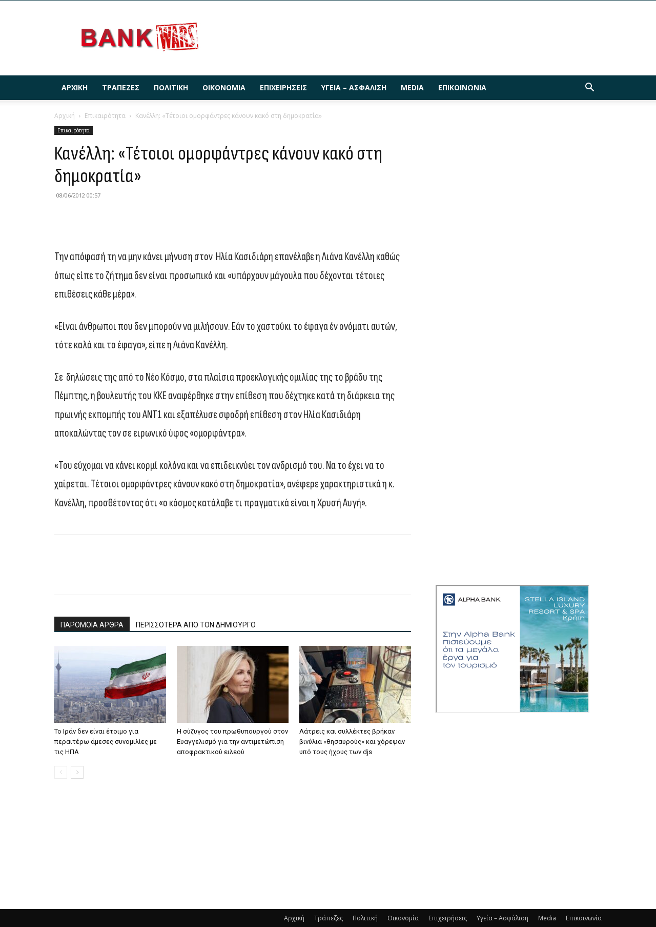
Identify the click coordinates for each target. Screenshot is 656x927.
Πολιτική (171, 87)
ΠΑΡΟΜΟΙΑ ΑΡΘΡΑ (92, 625)
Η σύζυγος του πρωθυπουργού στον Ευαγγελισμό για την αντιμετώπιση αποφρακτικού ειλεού (232, 741)
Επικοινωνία (462, 87)
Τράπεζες (120, 87)
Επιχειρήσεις (283, 87)
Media (412, 87)
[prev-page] (60, 772)
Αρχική (74, 87)
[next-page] (77, 772)
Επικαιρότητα (105, 115)
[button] (589, 88)
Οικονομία (223, 87)
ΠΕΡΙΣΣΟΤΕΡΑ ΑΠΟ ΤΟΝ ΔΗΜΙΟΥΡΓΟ (196, 625)
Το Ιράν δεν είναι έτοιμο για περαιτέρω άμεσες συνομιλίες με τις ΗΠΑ (105, 741)
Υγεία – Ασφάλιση (353, 87)
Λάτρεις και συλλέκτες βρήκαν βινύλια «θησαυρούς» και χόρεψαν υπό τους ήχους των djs (352, 741)
